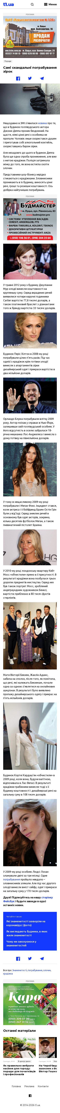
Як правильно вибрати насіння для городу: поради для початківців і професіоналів (19, 1070)
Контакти (43, 1086)
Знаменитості (19, 970)
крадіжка (8, 973)
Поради (7, 61)
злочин (47, 970)
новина (42, 123)
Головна (16, 1086)
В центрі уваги (24, 1061)
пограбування (11, 879)
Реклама (29, 1086)
